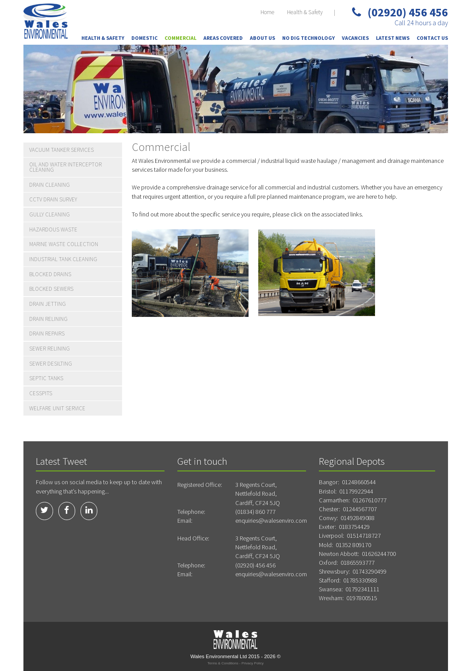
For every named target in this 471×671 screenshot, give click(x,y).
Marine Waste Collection (63, 244)
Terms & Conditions (222, 663)
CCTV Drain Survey (53, 199)
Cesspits (40, 393)
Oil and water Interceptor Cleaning (65, 167)
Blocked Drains (50, 274)
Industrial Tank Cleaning (63, 259)
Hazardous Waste (53, 229)
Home (267, 12)
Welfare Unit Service (57, 408)
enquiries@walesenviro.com (271, 520)
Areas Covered (223, 38)
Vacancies (355, 38)
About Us (262, 38)
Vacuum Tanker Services (61, 150)
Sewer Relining (49, 348)
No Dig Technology (308, 38)
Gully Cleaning (49, 214)
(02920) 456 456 (400, 12)
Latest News (393, 38)
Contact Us (432, 38)
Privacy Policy (252, 663)
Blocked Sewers (51, 289)
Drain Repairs (47, 333)
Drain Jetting (47, 304)
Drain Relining (48, 319)
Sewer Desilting (50, 363)
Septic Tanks (46, 378)
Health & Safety (305, 12)
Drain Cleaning (49, 185)
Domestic (144, 38)
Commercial (180, 38)
